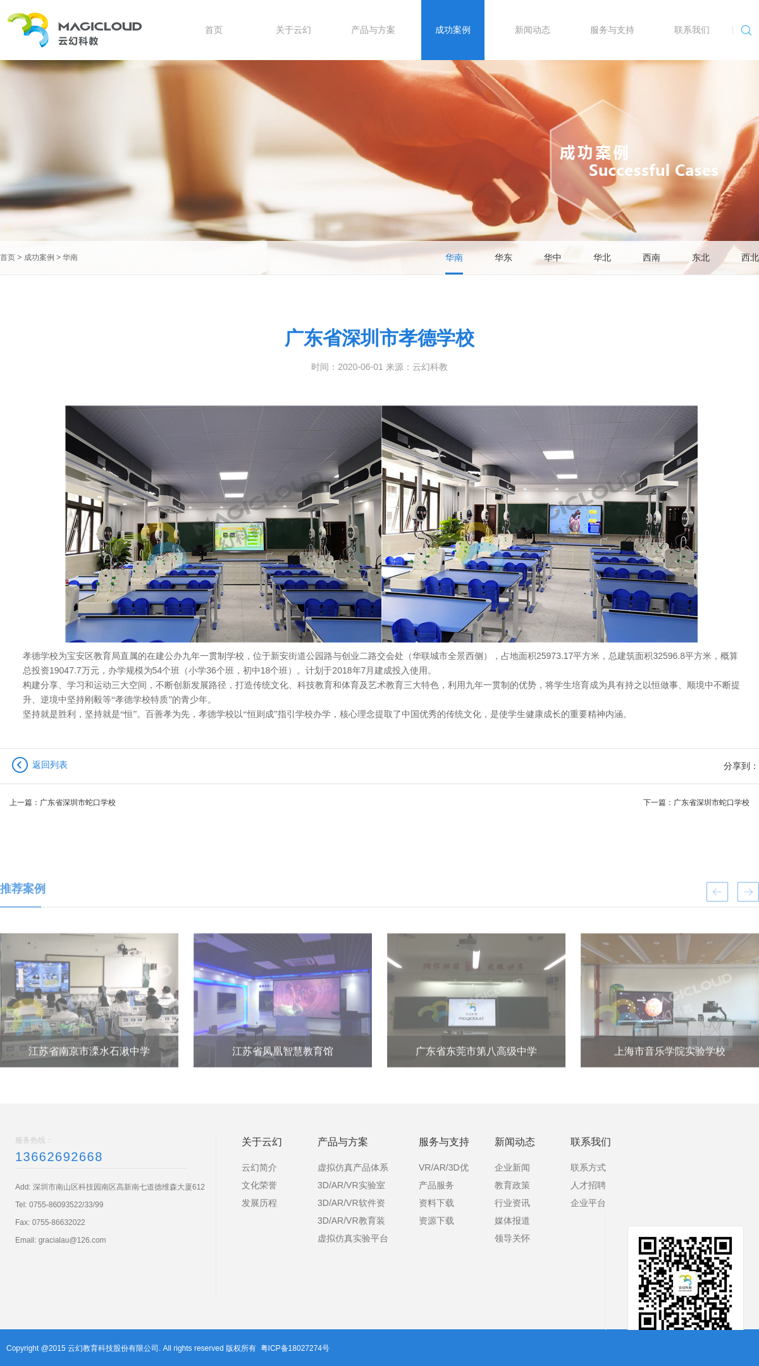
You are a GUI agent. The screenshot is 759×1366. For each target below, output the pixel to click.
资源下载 (436, 1220)
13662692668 (59, 1157)
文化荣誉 (259, 1185)
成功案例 (39, 257)
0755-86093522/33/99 (66, 1204)
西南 (651, 257)
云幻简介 (259, 1167)
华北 (602, 257)
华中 (553, 257)
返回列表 (50, 765)
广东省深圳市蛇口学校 (78, 802)
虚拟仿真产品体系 (353, 1167)
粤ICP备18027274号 (295, 1348)
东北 (701, 257)
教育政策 (512, 1185)
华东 (503, 257)
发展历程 (259, 1203)
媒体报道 (512, 1220)
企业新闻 (512, 1167)
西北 (750, 257)
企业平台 (588, 1203)
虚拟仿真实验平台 (353, 1238)
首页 (7, 257)
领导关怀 (512, 1238)
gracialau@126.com (72, 1240)
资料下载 (436, 1203)
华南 (70, 257)
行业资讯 (512, 1203)
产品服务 (436, 1185)
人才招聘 (588, 1185)
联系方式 (588, 1167)
